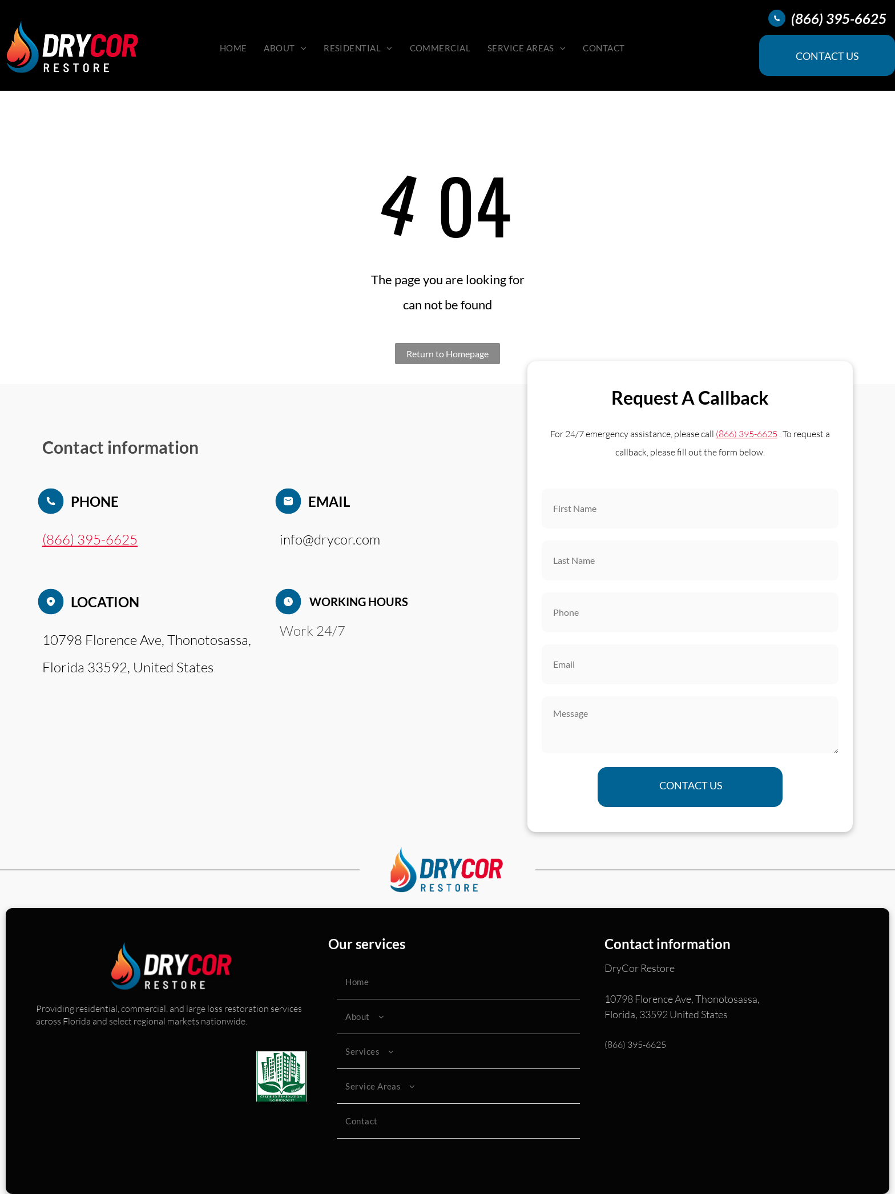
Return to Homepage (447, 353)
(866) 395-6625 (635, 1044)
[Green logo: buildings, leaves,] (281, 1076)
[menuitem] (233, 48)
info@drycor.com (330, 539)
